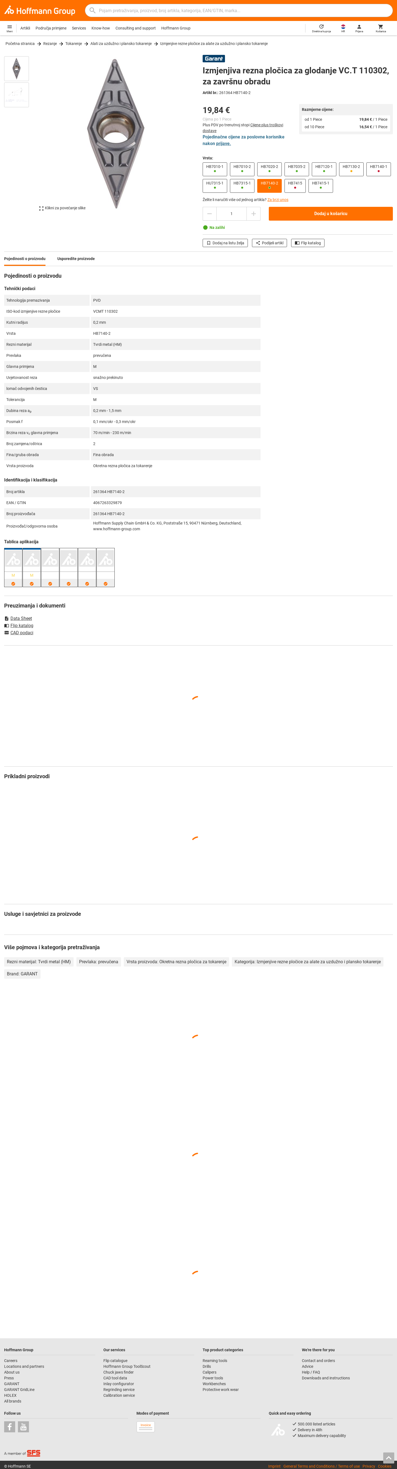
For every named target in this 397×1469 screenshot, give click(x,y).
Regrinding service (119, 1389)
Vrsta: (208, 158)
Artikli (25, 28)
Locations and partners (24, 1366)
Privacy (369, 1466)
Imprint (274, 1466)
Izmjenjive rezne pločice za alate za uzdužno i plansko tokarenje (214, 43)
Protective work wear (221, 1389)
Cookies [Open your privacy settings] (384, 1466)
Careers (10, 1360)
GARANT (11, 1384)
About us (12, 1372)
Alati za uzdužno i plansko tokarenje (121, 43)
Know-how (101, 28)
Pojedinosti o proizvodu (24, 258)
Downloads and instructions (326, 1378)
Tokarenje (73, 43)
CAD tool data (115, 1378)
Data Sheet (18, 618)
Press (9, 1378)
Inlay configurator (118, 1384)
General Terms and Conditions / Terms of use (321, 1466)
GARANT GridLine (19, 1389)
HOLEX (10, 1395)
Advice (307, 1366)
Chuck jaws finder (118, 1372)
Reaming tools (215, 1360)
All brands (12, 1401)
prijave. (223, 143)
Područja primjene (51, 28)
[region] (20, 133)
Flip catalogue (115, 1360)
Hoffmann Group (176, 28)
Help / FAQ (311, 1372)
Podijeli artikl (269, 242)
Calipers (209, 1372)
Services (79, 28)
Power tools (213, 1378)
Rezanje (50, 43)
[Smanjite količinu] (209, 214)
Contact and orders (318, 1360)
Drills (207, 1366)
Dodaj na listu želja (225, 242)
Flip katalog (308, 242)
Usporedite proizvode (76, 258)
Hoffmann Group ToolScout (127, 1366)
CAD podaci (18, 633)
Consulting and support (136, 28)
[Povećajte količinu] (254, 214)
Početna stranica (20, 43)
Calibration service (119, 1395)
